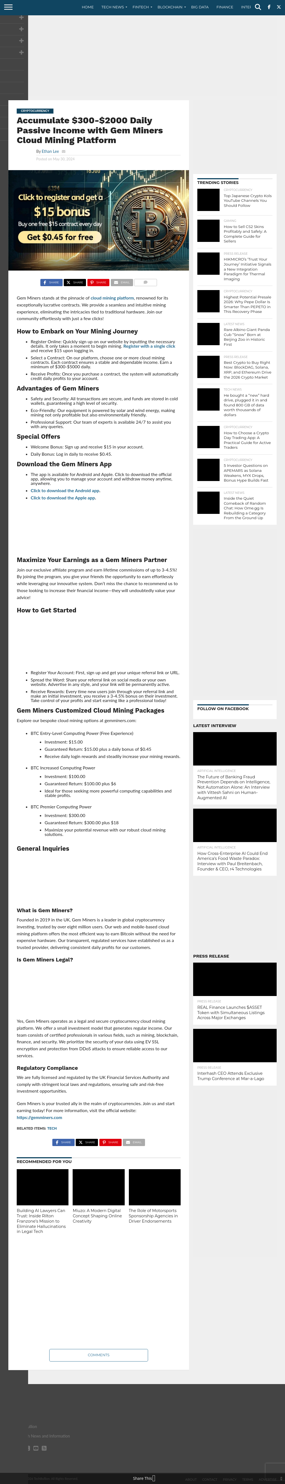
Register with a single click (149, 346)
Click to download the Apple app (63, 497)
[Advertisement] (142, 57)
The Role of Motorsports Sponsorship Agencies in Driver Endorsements (153, 1215)
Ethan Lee (50, 151)
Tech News (113, 7)
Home (88, 7)
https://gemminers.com (39, 1117)
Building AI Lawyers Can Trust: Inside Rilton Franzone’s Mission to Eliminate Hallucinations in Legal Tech (41, 1221)
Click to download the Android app (65, 490)
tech (52, 1128)
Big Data (200, 7)
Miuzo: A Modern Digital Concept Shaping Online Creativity (97, 1215)
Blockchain (170, 7)
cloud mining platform (112, 297)
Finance (225, 7)
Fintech (140, 7)
